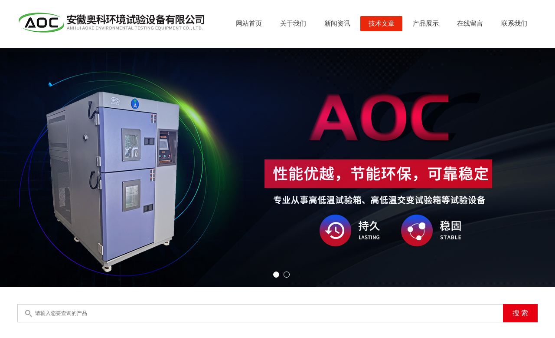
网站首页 (249, 23)
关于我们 (293, 23)
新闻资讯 (337, 23)
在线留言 (470, 23)
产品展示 (426, 23)
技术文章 (382, 23)
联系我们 (514, 23)
